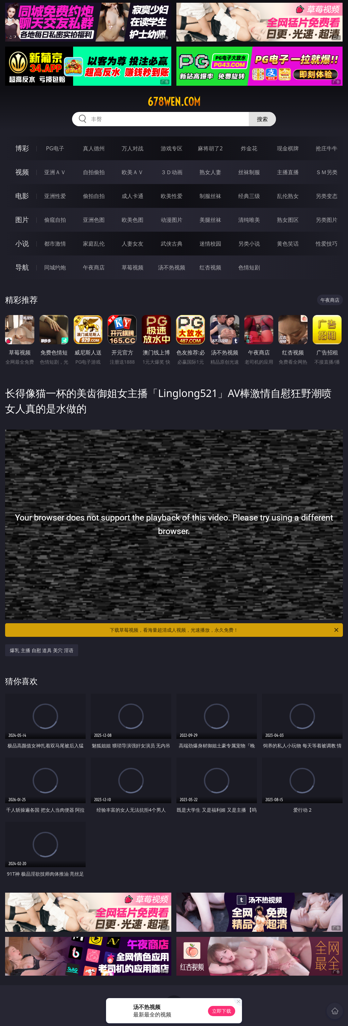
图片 (22, 219)
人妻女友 (132, 243)
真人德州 (94, 148)
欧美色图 (132, 220)
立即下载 (221, 1011)
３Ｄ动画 (171, 172)
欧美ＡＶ (132, 172)
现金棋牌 (288, 148)
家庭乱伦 (94, 243)
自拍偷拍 (94, 172)
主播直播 (288, 172)
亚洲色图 (94, 220)
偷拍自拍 (94, 196)
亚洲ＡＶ (55, 172)
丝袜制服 (249, 172)
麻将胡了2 (210, 148)
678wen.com (174, 102)
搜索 (262, 119)
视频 (22, 172)
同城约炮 (55, 267)
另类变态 (326, 196)
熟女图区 (288, 220)
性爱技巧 (326, 243)
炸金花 (249, 148)
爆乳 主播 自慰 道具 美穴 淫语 (41, 650)
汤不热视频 (171, 267)
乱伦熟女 (288, 196)
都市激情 (55, 243)
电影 (22, 195)
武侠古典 (171, 243)
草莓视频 (132, 267)
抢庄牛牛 (326, 148)
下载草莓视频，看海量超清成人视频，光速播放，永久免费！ (225, 630)
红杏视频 (210, 267)
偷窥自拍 (55, 220)
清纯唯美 (249, 220)
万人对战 (132, 148)
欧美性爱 (171, 196)
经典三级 (249, 196)
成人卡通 (132, 196)
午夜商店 (94, 267)
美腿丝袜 (210, 220)
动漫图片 (171, 220)
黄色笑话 (288, 243)
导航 (22, 267)
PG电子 (55, 148)
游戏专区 (171, 148)
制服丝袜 (210, 196)
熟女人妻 (210, 172)
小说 (22, 243)
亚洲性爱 (55, 196)
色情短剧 (249, 267)
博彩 (22, 148)
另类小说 (249, 243)
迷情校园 (210, 243)
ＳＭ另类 (326, 172)
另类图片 (326, 220)
